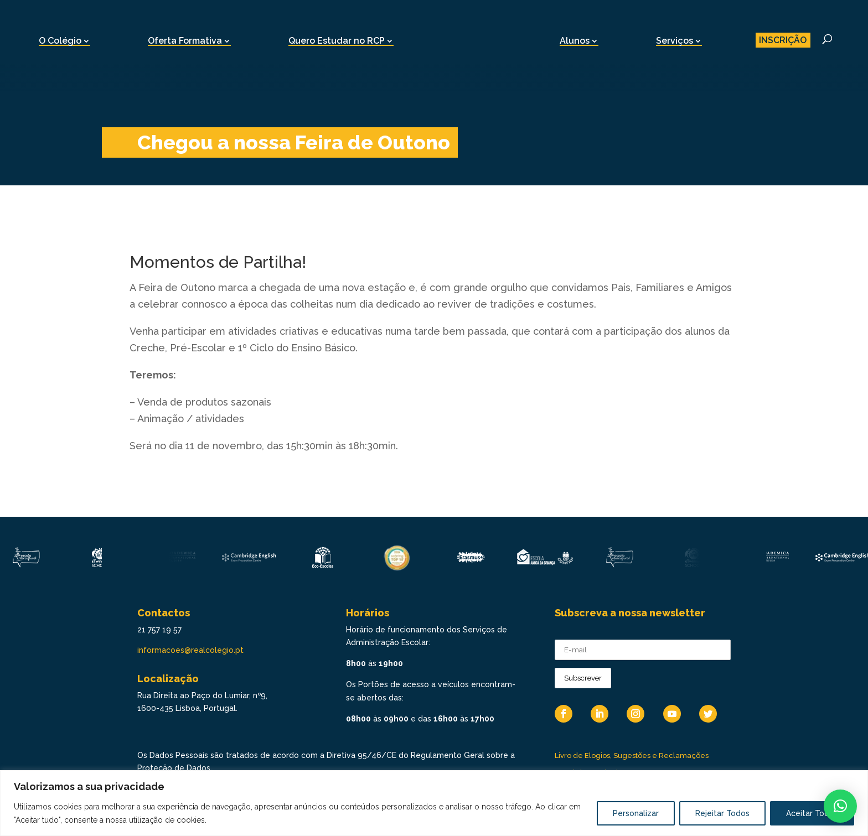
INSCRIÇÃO (783, 40)
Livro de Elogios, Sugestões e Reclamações (632, 755)
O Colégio (60, 40)
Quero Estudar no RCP (336, 40)
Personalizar (636, 813)
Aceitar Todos (812, 813)
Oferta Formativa (185, 40)
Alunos (575, 40)
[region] (434, 803)
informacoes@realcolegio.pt (190, 650)
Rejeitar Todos (722, 813)
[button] (840, 806)
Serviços (674, 40)
